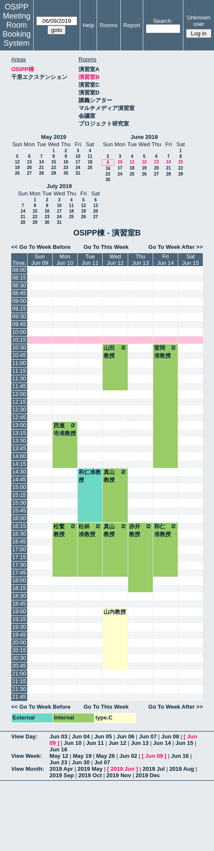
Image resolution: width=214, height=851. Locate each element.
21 (41, 167)
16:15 (19, 526)
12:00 (19, 394)
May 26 (105, 756)
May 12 (59, 756)
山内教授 (115, 612)
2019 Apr (61, 769)
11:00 (19, 363)
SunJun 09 (39, 259)
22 (53, 167)
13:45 (19, 448)
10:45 (19, 355)
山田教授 (115, 351)
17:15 (19, 557)
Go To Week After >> (175, 247)
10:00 (19, 332)
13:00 (19, 425)
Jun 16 (58, 749)
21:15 (19, 681)
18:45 (19, 603)
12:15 (19, 402)
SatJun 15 (190, 259)
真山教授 (115, 475)
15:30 (19, 502)
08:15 (19, 277)
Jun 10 (73, 743)
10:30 (19, 347)
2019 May (90, 769)
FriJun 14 (165, 259)
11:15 (19, 370)
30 (65, 173)
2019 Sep (62, 775)
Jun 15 (184, 743)
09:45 (19, 324)
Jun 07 (148, 736)
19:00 (19, 611)
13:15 (19, 433)
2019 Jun (122, 769)
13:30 (19, 440)
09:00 (19, 301)
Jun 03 (58, 736)
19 (17, 167)
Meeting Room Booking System (17, 29)
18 (90, 162)
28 (41, 173)
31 (78, 173)
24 (78, 167)
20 (29, 167)
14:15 (19, 464)
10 (78, 156)
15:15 (19, 495)
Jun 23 (58, 762)
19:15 (19, 619)
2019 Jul (153, 769)
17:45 (19, 572)
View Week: (26, 756)
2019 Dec (147, 775)
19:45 (19, 634)
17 (78, 162)
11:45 (19, 386)
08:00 (19, 270)
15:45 (19, 510)
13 (29, 162)
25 (90, 167)
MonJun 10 (65, 259)
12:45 (19, 417)
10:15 (19, 339)
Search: (163, 21)
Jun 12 (117, 743)
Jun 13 (139, 743)
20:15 (19, 650)
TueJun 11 (90, 259)
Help (88, 25)
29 (53, 173)
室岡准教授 (165, 351)
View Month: (27, 769)
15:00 (19, 487)
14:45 (19, 479)
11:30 (19, 378)
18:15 (19, 588)
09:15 (19, 308)
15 (53, 162)
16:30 (19, 534)
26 (17, 173)
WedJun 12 (115, 259)
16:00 (19, 518)
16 (65, 162)
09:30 (19, 316)
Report (131, 25)
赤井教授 (140, 530)
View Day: (24, 736)
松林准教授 (90, 530)
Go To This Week (106, 247)
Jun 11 (95, 743)
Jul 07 (102, 762)
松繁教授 (65, 530)
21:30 (19, 689)
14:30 (19, 471)
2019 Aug (181, 769)
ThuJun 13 (140, 259)
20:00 (19, 642)
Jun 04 (81, 736)
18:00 (19, 580)
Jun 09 (154, 756)
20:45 (19, 666)
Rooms (108, 25)
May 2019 (53, 137)
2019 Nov (119, 775)
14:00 (19, 456)
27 (29, 173)
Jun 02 (128, 756)
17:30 (19, 565)
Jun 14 (162, 743)
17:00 (19, 549)
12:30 (19, 409)
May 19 (82, 756)
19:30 (19, 627)
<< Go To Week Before (41, 247)
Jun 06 (125, 736)
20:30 (19, 658)
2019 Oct (90, 775)
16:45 (19, 541)
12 (17, 162)
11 (90, 156)
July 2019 (59, 186)
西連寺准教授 (65, 429)
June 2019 (144, 137)
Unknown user (198, 20)
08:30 (19, 285)
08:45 (19, 293)
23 (65, 167)
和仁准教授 (90, 476)
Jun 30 (81, 762)
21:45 (19, 697)
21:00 (19, 673)
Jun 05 (103, 736)
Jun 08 (170, 736)
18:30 (19, 596)
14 (41, 162)
